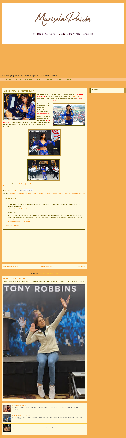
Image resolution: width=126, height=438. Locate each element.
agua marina (11, 193)
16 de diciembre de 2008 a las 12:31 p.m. (19, 221)
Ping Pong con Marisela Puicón (21, 425)
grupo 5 (28, 193)
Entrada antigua (79, 266)
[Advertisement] (63, 59)
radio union (75, 193)
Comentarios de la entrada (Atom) (48, 273)
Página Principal (46, 266)
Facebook (69, 79)
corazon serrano (21, 193)
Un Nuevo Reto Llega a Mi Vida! (14, 278)
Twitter (59, 79)
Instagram (28, 79)
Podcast (18, 79)
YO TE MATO (74, 96)
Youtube (8, 79)
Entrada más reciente (10, 266)
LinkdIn (39, 79)
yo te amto (82, 193)
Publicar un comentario (13, 225)
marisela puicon (36, 193)
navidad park (67, 193)
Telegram (49, 79)
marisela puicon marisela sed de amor (52, 193)
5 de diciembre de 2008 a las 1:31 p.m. (18, 209)
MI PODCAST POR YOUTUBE (20, 405)
